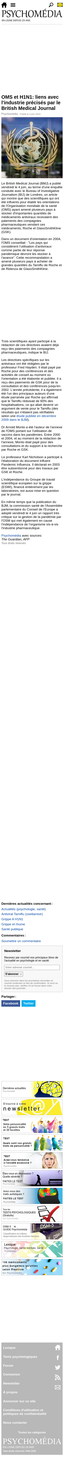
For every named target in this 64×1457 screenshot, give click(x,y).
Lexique (9, 1347)
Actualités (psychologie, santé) (23, 909)
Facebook (10, 1003)
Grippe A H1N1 (12, 919)
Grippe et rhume (13, 924)
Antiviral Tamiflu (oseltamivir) (22, 914)
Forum (8, 1365)
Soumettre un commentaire (21, 941)
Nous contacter (15, 1422)
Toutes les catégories (32, 1432)
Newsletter (11, 1383)
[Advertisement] (32, 58)
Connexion (11, 1374)
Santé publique (12, 929)
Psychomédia (9, 113)
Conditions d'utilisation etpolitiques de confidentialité (24, 1412)
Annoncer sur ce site (19, 1401)
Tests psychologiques (20, 1356)
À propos (10, 1392)
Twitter (28, 1003)
